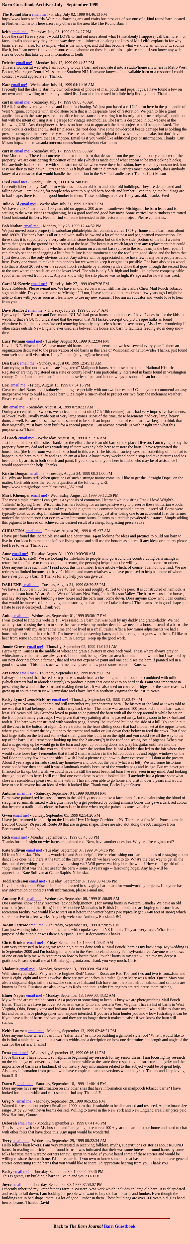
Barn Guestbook (120, 1226)
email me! (40, 14)
